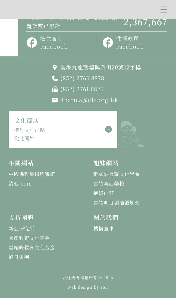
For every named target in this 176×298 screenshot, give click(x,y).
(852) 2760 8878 (82, 78)
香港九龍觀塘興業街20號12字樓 (100, 67)
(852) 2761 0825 (82, 89)
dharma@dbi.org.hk (89, 100)
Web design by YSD (88, 287)
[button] (164, 10)
